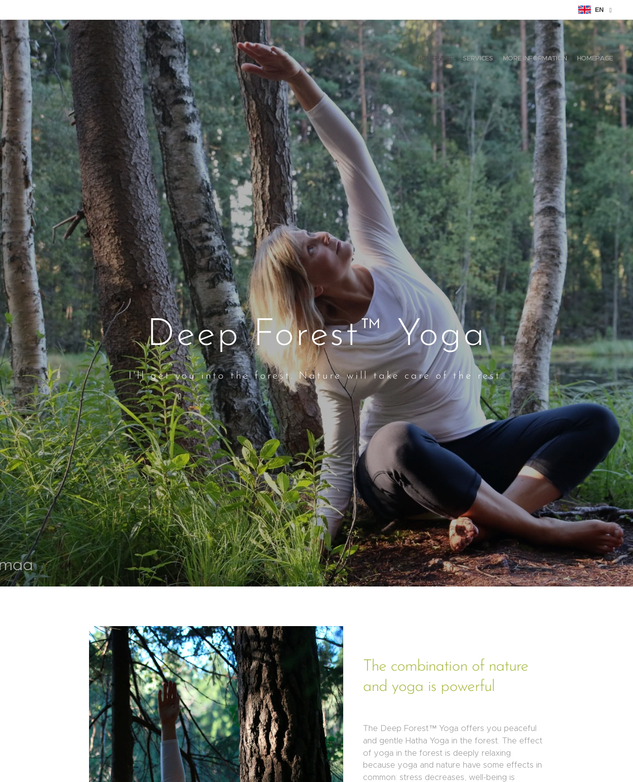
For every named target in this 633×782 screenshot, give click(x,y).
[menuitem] (584, 59)
